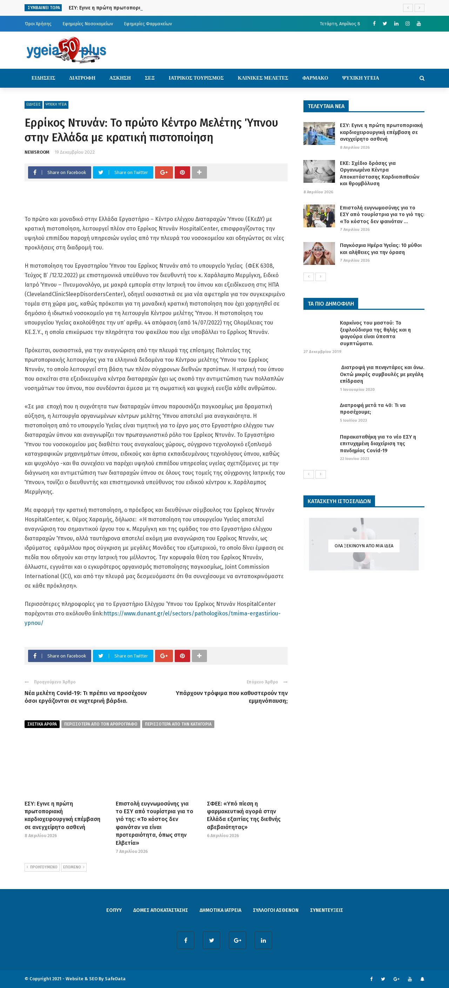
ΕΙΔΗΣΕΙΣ (43, 78)
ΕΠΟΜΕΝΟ (74, 867)
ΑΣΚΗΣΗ (120, 78)
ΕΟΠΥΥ (114, 910)
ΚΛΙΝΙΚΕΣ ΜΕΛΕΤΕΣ (263, 78)
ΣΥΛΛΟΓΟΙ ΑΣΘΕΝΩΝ (276, 910)
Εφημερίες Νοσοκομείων (87, 23)
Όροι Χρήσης (38, 23)
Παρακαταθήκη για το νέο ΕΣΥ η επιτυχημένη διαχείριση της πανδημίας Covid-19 (378, 444)
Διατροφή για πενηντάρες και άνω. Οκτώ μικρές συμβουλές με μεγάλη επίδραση (382, 374)
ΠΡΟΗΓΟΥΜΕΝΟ (42, 867)
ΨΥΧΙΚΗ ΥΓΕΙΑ (360, 78)
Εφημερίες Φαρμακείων (148, 23)
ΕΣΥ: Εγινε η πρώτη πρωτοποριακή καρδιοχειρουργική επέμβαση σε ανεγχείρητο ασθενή (381, 132)
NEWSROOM (37, 152)
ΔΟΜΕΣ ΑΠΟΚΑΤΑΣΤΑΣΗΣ (160, 910)
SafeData (115, 978)
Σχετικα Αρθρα (42, 724)
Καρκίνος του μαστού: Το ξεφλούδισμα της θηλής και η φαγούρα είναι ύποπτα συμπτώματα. (375, 333)
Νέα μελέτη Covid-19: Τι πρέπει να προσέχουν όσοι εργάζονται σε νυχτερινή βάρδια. (86, 697)
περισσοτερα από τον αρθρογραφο (101, 724)
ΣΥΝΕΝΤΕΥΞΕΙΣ (326, 910)
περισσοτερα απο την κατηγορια (178, 724)
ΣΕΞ (150, 78)
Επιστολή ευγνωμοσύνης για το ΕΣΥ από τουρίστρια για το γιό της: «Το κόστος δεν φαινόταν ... (382, 215)
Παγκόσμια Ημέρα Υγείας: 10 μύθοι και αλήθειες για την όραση (381, 248)
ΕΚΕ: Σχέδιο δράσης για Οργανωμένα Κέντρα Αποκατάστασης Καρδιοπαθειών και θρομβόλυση (379, 173)
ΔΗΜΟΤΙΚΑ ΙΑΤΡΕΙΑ (220, 910)
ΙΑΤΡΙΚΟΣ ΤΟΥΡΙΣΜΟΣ (196, 78)
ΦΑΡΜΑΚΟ (315, 78)
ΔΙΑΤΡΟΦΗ (82, 78)
